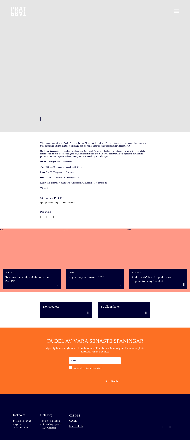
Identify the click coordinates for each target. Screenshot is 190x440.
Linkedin (170, 427)
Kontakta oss (51, 306)
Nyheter (76, 426)
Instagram (162, 427)
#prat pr (43, 202)
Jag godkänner (87, 368)
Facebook (178, 427)
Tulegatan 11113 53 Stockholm (20, 426)
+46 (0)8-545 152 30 (21, 421)
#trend (50, 202)
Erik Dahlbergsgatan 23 (51, 424)
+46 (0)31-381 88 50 (50, 421)
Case (73, 421)
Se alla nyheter (110, 306)
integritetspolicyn (94, 368)
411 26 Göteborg (48, 428)
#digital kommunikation (65, 202)
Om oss (75, 415)
